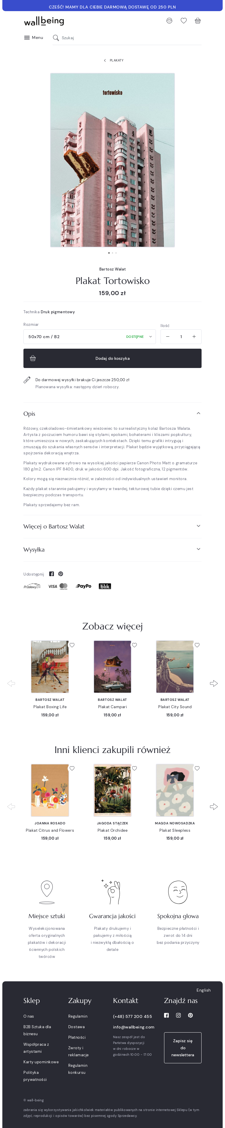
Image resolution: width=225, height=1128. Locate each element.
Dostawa (76, 1026)
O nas (28, 1016)
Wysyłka (112, 549)
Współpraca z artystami (36, 1048)
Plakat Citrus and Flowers (50, 830)
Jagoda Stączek (112, 823)
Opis (112, 413)
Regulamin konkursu (78, 1069)
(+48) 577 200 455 (132, 1016)
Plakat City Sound (175, 706)
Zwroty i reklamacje (78, 1051)
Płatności (77, 1037)
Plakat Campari (112, 706)
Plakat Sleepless (174, 830)
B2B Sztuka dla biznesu (37, 1030)
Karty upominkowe (41, 1061)
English (204, 990)
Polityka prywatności (35, 1076)
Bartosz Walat (112, 269)
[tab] (112, 413)
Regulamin (78, 1016)
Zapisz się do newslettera (182, 1047)
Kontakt (125, 1000)
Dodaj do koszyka (79, 358)
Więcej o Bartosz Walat (112, 526)
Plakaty (112, 60)
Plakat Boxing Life (50, 706)
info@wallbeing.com (134, 1027)
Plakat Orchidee (112, 830)
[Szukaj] (57, 38)
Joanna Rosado (50, 823)
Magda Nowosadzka (175, 823)
